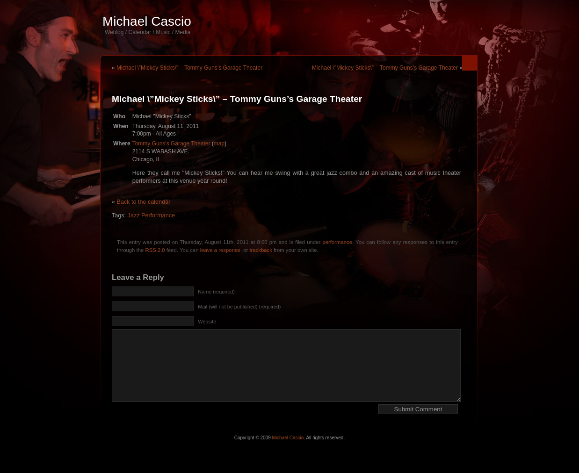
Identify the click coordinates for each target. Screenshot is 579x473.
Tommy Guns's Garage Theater (171, 143)
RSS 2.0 (155, 250)
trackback (260, 250)
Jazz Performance (151, 215)
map (219, 143)
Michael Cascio (146, 21)
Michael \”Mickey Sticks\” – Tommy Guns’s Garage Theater (189, 67)
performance (337, 242)
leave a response (220, 250)
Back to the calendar (144, 202)
